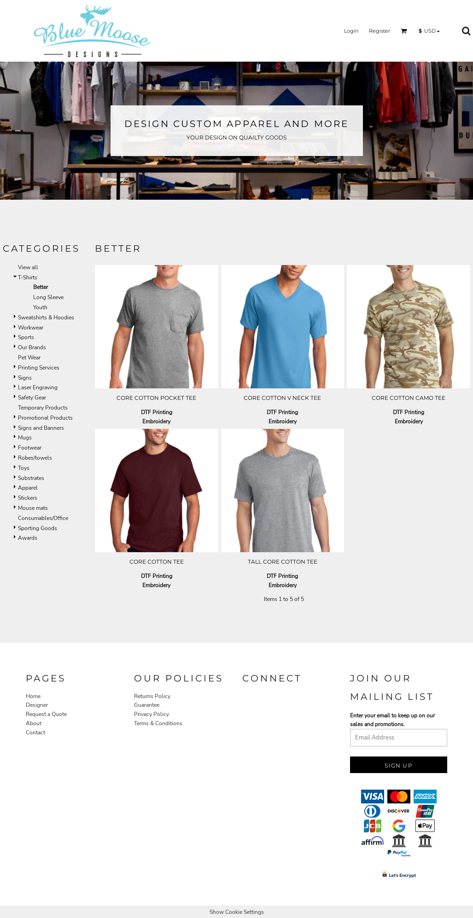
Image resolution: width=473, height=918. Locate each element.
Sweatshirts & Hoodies (46, 317)
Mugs (25, 437)
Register (379, 31)
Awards (27, 538)
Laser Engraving (38, 387)
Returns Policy (152, 696)
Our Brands (32, 347)
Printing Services (38, 367)
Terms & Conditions (158, 723)
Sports (26, 337)
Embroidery (156, 421)
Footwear (29, 447)
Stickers (27, 498)
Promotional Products (45, 417)
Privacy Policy (151, 714)
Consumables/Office (43, 518)
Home (33, 696)
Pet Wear (29, 357)
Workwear (30, 327)
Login (351, 31)
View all (28, 267)
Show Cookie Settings (237, 912)
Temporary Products (43, 407)
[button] (404, 31)
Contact (35, 732)
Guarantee (146, 705)
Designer (37, 705)
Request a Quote (46, 714)
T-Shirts (27, 277)
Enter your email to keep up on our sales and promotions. (392, 720)
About (33, 723)
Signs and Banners (41, 428)
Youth (40, 307)
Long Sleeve (48, 297)
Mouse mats (33, 508)
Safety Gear (32, 397)
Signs (25, 377)
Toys (23, 468)
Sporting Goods (37, 528)
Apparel (28, 487)
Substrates (31, 478)
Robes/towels (35, 458)
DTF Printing (156, 412)
